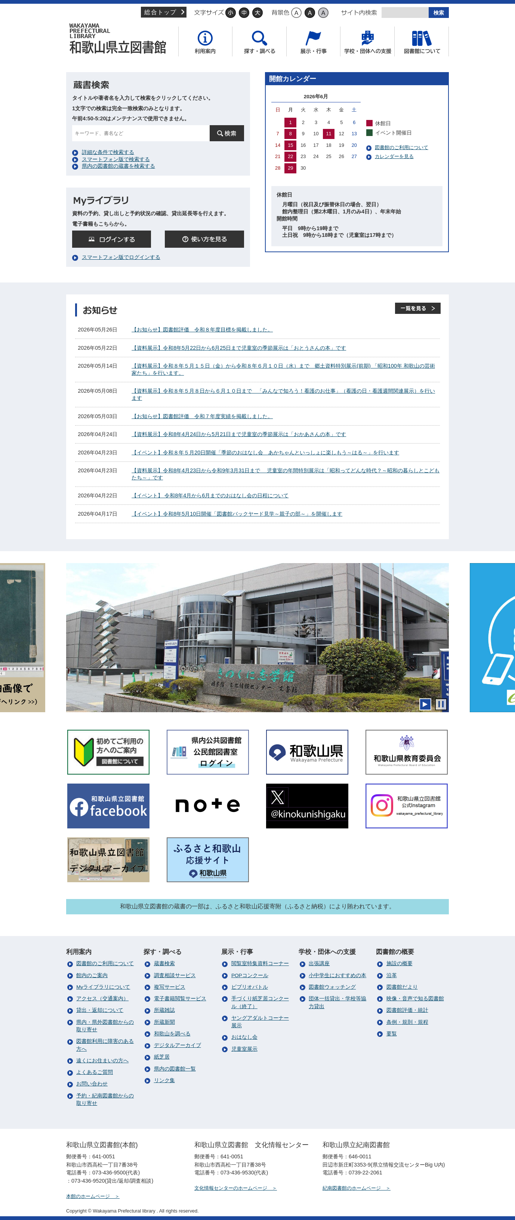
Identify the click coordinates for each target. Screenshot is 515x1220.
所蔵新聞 (164, 1022)
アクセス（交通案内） (102, 998)
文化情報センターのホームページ (230, 1188)
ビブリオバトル (249, 987)
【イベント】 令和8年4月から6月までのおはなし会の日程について (210, 495)
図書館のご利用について (401, 147)
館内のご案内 (92, 975)
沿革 (391, 975)
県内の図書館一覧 (175, 1069)
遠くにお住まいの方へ (102, 1060)
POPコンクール (249, 975)
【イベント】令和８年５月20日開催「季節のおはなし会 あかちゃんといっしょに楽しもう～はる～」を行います (265, 452)
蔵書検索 (164, 963)
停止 (441, 704)
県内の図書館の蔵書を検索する (118, 166)
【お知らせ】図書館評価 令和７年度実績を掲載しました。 (202, 416)
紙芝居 (162, 1057)
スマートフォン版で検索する (116, 159)
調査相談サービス (175, 975)
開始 (425, 704)
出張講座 (319, 963)
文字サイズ (209, 12)
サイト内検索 (359, 12)
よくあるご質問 (94, 1072)
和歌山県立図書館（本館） (120, 38)
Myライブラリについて (103, 987)
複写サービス (169, 987)
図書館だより (402, 987)
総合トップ (160, 12)
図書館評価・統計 (407, 1010)
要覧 (391, 1034)
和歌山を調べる (172, 1034)
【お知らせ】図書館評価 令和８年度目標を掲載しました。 (202, 330)
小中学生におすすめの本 (337, 975)
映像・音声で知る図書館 (415, 998)
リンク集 (164, 1080)
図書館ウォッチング (332, 987)
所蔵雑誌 (164, 1010)
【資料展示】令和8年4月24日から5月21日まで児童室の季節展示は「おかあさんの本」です (239, 434)
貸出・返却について (99, 1010)
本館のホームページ (88, 1196)
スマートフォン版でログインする (121, 257)
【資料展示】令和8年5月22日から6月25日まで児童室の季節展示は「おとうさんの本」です (239, 348)
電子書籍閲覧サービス (180, 998)
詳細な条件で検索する (108, 152)
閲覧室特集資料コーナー (260, 963)
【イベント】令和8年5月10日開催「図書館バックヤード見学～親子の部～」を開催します (237, 514)
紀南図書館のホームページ (352, 1188)
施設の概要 (399, 963)
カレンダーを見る (394, 156)
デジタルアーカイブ (177, 1045)
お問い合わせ (92, 1084)
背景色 (280, 12)
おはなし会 (244, 1037)
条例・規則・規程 (407, 1022)
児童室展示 (244, 1049)
